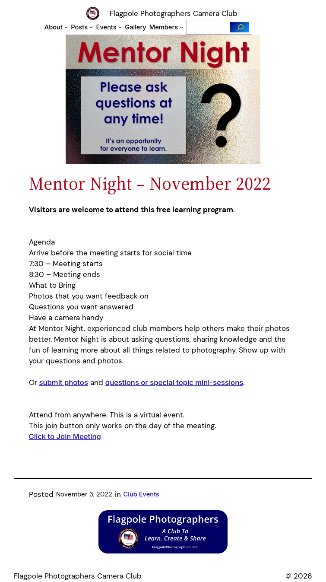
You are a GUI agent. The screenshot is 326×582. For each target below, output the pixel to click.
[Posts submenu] (91, 27)
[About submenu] (66, 27)
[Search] (239, 27)
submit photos (63, 382)
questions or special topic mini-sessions (174, 382)
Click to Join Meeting (65, 436)
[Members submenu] (182, 27)
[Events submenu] (120, 27)
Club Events (141, 494)
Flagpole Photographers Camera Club (173, 13)
